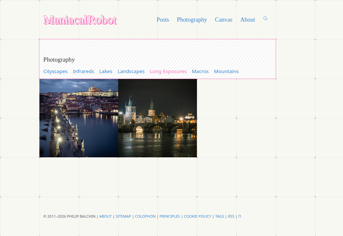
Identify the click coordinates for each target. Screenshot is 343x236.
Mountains (226, 71)
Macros (200, 71)
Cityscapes (55, 71)
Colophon (145, 216)
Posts (163, 19)
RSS (231, 216)
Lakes (106, 71)
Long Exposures (168, 71)
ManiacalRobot (79, 20)
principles (170, 216)
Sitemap (123, 216)
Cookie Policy (197, 216)
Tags (219, 216)
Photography (192, 19)
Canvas (223, 19)
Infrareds (83, 71)
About (247, 19)
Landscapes (131, 71)
